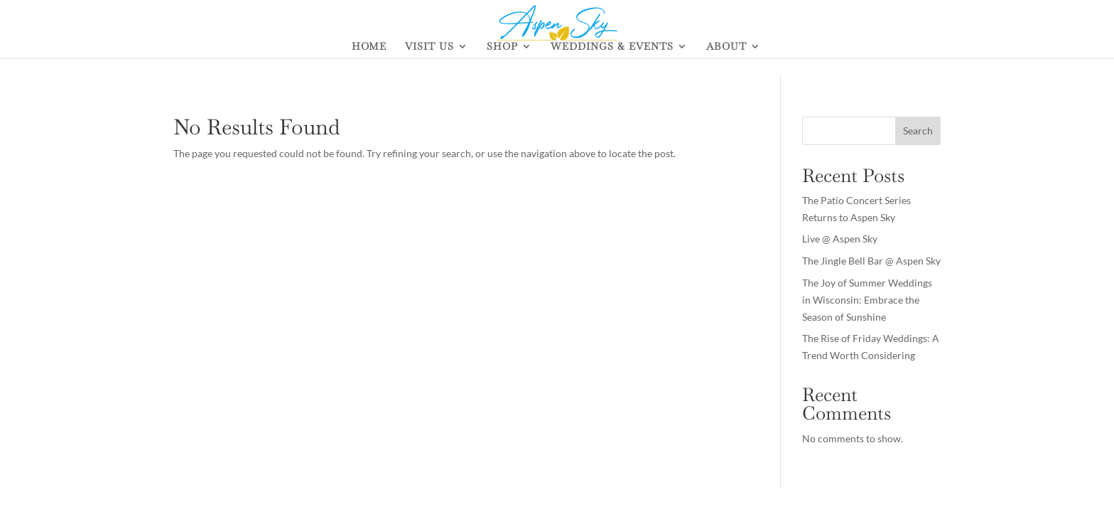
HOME (369, 47)
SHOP (502, 47)
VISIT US (429, 47)
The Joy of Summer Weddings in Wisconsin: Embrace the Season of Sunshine (867, 300)
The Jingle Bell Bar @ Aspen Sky (871, 261)
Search (918, 130)
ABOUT (726, 47)
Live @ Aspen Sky (839, 239)
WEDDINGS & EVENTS (612, 47)
